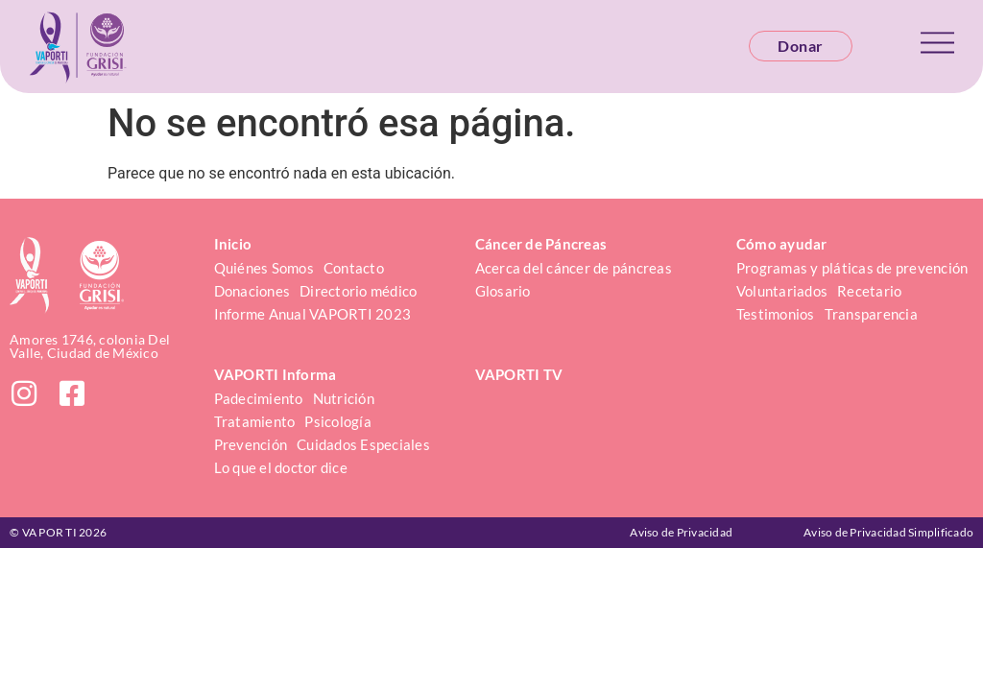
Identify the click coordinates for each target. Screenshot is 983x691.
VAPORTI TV (519, 374)
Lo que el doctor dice (281, 467)
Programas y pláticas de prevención (852, 267)
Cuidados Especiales (363, 444)
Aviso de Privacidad (681, 532)
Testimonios (775, 313)
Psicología (338, 421)
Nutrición (343, 398)
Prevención (251, 444)
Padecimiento (258, 398)
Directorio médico (358, 290)
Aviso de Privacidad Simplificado (888, 532)
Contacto (354, 267)
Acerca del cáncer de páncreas (573, 267)
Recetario (869, 290)
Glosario (503, 290)
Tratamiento (255, 421)
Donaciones (252, 290)
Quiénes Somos (264, 267)
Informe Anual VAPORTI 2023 (313, 313)
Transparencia (871, 313)
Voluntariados (781, 290)
